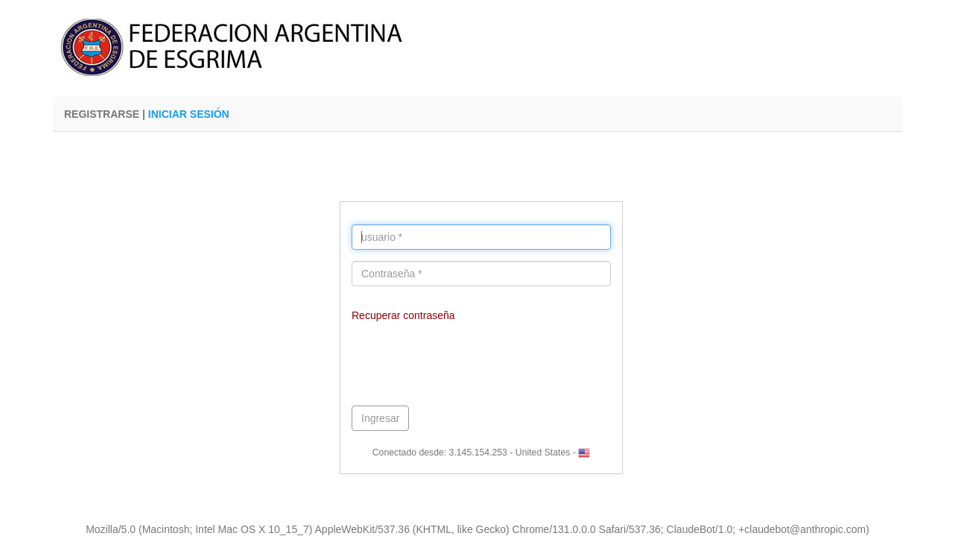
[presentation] (465, 365)
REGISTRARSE (101, 114)
